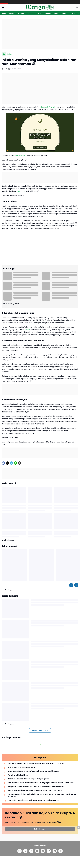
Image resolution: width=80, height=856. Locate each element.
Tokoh (39, 13)
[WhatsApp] (15, 463)
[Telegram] (11, 463)
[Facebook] (3, 463)
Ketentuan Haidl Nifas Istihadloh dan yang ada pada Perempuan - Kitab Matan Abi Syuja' (42, 795)
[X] (7, 463)
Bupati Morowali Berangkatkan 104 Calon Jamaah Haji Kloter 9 (35, 790)
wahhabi (21, 191)
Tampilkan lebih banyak (40, 730)
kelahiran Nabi (19, 155)
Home (4, 13)
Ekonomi (30, 13)
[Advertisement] (40, 34)
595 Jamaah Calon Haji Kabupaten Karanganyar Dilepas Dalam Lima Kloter (41, 783)
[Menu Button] (3, 7)
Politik (11, 13)
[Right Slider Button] (78, 13)
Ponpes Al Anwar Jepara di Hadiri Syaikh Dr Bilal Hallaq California (36, 763)
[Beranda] (4, 54)
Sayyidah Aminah (48, 107)
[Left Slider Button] (71, 585)
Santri (56, 13)
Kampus (48, 13)
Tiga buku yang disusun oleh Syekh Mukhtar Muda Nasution (33, 800)
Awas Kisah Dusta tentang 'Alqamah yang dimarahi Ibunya (33, 771)
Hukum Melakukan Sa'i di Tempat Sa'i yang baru (28, 779)
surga (27, 329)
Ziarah (64, 13)
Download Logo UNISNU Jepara (21, 767)
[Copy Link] (19, 463)
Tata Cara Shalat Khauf (18, 775)
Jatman (20, 13)
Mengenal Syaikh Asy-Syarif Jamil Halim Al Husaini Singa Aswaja (35, 786)
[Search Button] (77, 7)
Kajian (73, 13)
